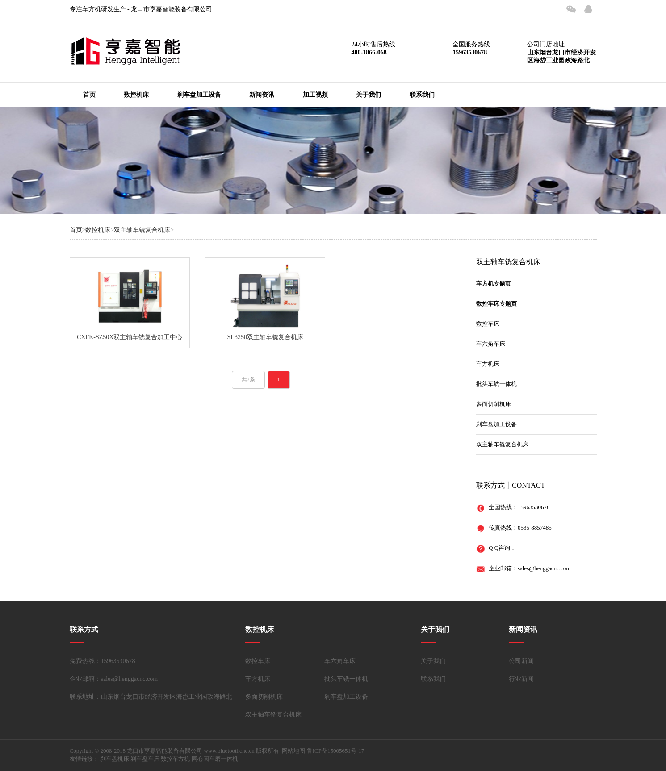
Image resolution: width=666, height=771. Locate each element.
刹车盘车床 (144, 758)
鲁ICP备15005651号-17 (335, 750)
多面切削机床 (493, 404)
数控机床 (136, 94)
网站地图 (293, 750)
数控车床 (487, 323)
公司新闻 (521, 661)
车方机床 (487, 364)
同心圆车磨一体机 (215, 758)
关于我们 (368, 94)
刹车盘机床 (114, 758)
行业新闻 (521, 679)
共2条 (248, 380)
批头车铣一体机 (496, 384)
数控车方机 (175, 758)
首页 (89, 94)
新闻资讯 (261, 94)
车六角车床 (490, 343)
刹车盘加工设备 (199, 94)
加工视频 (315, 94)
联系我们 (422, 94)
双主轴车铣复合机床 (142, 230)
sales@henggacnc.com (544, 568)
